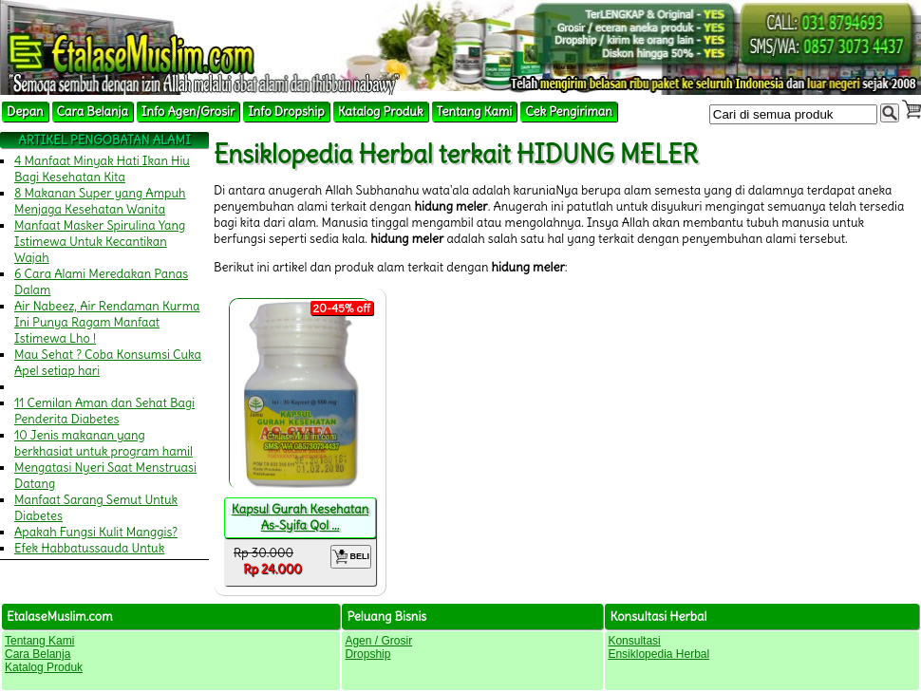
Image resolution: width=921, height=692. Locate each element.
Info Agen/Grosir (188, 111)
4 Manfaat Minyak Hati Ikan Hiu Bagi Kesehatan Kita (102, 169)
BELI (350, 557)
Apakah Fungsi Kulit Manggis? (96, 532)
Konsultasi (634, 640)
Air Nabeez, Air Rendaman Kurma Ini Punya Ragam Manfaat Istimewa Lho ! (107, 322)
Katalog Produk (380, 111)
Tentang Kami (475, 111)
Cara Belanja (92, 111)
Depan (25, 111)
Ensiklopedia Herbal (658, 654)
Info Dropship (286, 111)
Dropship (367, 654)
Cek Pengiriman (568, 111)
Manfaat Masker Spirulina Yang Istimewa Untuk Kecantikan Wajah (99, 241)
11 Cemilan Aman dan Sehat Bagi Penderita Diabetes (104, 411)
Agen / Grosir (378, 640)
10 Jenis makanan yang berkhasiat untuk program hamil (103, 443)
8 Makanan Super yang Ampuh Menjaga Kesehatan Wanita (100, 201)
